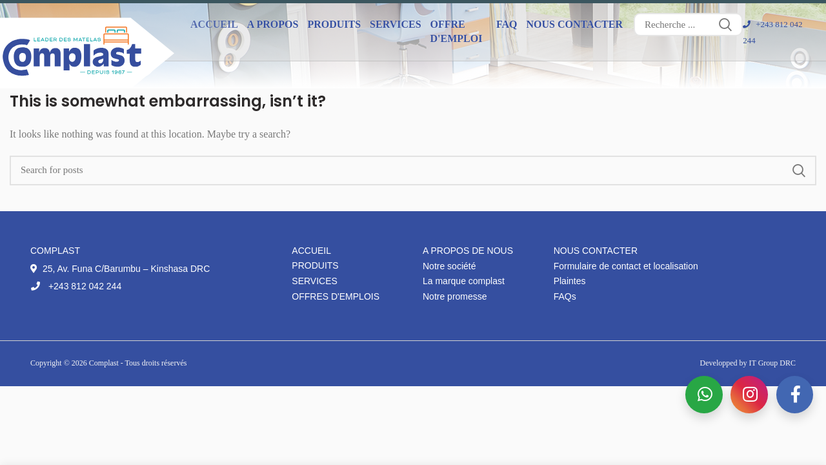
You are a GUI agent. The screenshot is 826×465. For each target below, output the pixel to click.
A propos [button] (273, 24)
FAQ (507, 24)
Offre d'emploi (456, 31)
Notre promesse (455, 296)
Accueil (214, 24)
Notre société (449, 266)
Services (314, 281)
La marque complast (464, 281)
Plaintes (570, 281)
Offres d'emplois (335, 296)
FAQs (565, 296)
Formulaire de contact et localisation (626, 266)
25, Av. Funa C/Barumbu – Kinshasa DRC (120, 269)
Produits (315, 265)
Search (725, 24)
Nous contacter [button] (574, 24)
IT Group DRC (772, 362)
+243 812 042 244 (75, 286)
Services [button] (395, 24)
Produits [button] (334, 24)
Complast (105, 362)
